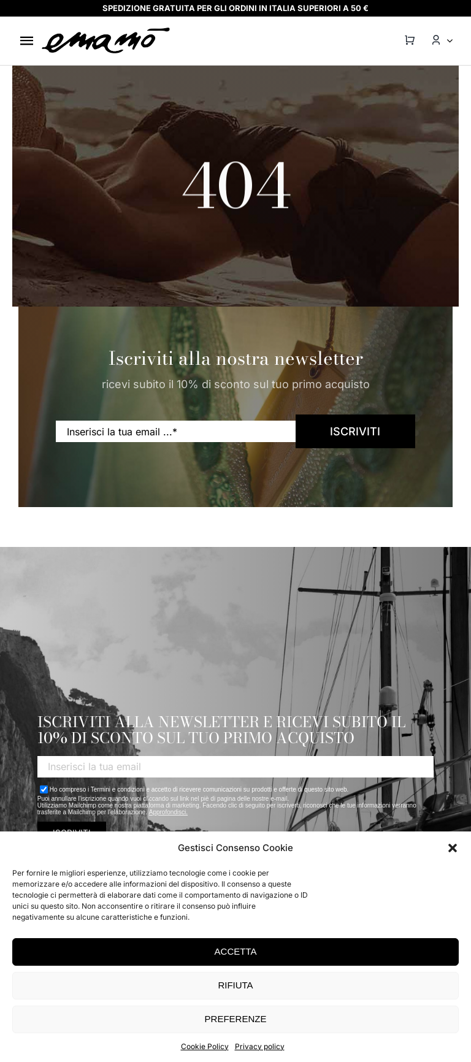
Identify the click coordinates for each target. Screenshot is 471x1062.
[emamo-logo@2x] (106, 31)
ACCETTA (236, 951)
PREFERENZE (236, 1019)
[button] (452, 848)
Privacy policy (260, 1046)
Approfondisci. (168, 812)
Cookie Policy (205, 1046)
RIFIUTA (235, 985)
